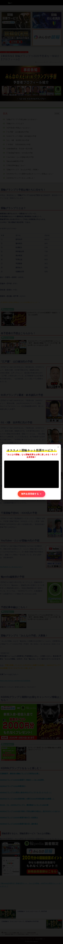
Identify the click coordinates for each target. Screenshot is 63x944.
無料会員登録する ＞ (31, 494)
